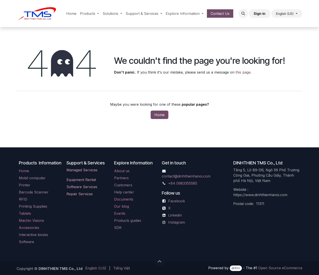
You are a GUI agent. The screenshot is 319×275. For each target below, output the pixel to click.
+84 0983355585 (182, 183)
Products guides (127, 220)
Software (26, 242)
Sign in (259, 13)
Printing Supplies (33, 206)
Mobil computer (32, 178)
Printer (24, 185)
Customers (123, 185)
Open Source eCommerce (280, 268)
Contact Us (220, 13)
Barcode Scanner (34, 192)
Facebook (176, 201)
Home (159, 115)
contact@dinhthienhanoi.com (186, 176)
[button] (243, 13)
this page (243, 72)
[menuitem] (71, 13)
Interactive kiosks (33, 234)
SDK (118, 227)
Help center (124, 192)
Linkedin (175, 215)
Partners (121, 178)
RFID (23, 199)
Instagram (176, 222)
